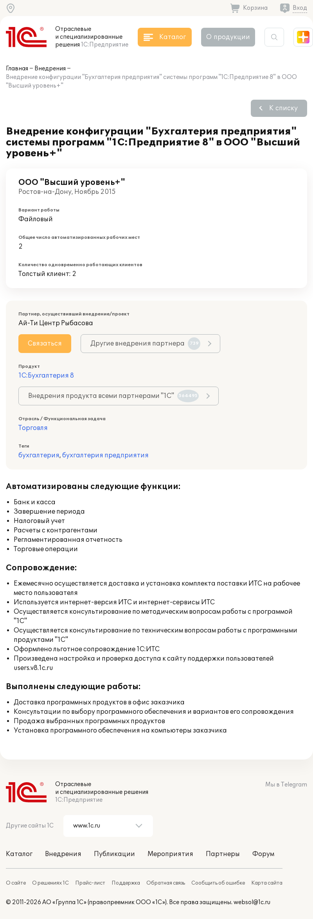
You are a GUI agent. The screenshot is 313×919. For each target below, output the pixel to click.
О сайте (16, 883)
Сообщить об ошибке (218, 883)
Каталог (19, 854)
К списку (283, 108)
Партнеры (223, 854)
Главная (17, 68)
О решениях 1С (50, 883)
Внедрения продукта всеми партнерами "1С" (113, 396)
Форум (263, 854)
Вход (300, 8)
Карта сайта (266, 883)
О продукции (228, 37)
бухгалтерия (38, 455)
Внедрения (50, 68)
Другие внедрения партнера (145, 343)
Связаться (45, 344)
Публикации (114, 854)
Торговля (33, 428)
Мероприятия (170, 854)
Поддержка (126, 883)
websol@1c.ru (252, 902)
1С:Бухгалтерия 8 (46, 376)
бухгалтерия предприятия (105, 455)
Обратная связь (165, 883)
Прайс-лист (90, 883)
